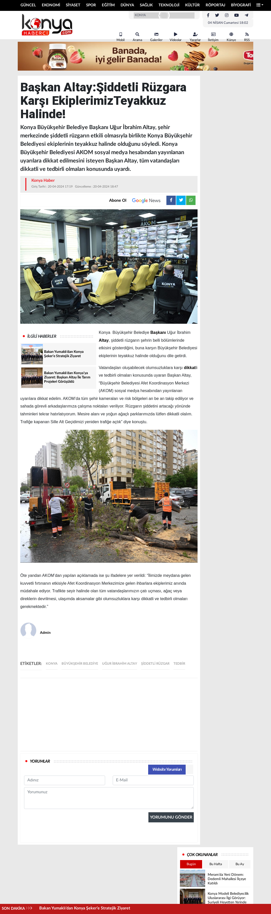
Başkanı (158, 332)
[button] (260, 5)
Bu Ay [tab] (240, 864)
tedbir (179, 663)
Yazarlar (195, 37)
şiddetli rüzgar (155, 663)
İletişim (213, 37)
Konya (51, 663)
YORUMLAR (40, 761)
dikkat (190, 367)
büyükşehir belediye (80, 663)
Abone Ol (137, 200)
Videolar (176, 37)
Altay (104, 340)
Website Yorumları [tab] (167, 769)
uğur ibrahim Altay (119, 663)
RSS (247, 37)
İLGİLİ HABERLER (41, 336)
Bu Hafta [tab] (215, 864)
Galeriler (156, 37)
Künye (231, 37)
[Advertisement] (109, 714)
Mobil (121, 37)
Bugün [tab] (191, 864)
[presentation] (62, 861)
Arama (137, 37)
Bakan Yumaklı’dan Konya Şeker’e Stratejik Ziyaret (84, 908)
